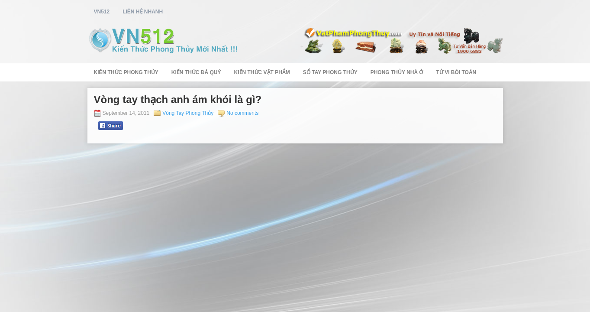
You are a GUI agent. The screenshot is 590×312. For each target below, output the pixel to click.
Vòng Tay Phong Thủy (187, 113)
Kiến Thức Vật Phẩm (262, 72)
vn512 (102, 12)
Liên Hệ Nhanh (143, 12)
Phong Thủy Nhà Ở (397, 72)
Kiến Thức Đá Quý (196, 72)
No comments (242, 113)
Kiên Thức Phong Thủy (126, 72)
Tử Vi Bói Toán (456, 72)
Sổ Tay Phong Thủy (330, 72)
